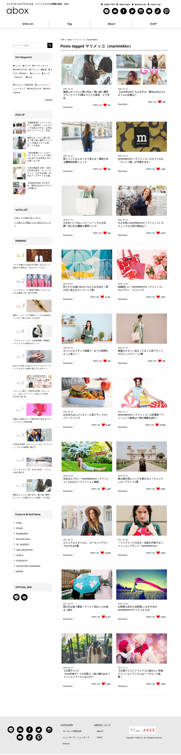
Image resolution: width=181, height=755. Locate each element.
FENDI (19, 528)
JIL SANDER (22, 544)
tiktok (158, 11)
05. (69, 89)
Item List (156, 4)
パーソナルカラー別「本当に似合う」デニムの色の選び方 (32, 471)
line (106, 11)
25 (72, 89)
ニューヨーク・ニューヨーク (76, 737)
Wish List (27, 23)
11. (124, 284)
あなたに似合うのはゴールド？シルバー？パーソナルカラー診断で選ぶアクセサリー (32, 367)
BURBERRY (22, 533)
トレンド (36, 73)
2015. (120, 668)
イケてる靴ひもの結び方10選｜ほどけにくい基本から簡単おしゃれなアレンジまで (32, 266)
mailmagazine (115, 11)
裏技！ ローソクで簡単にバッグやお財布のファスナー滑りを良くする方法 (32, 316)
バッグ (18, 66)
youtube (149, 11)
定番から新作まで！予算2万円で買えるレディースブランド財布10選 (32, 420)
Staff (153, 23)
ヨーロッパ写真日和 (24, 85)
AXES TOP (109, 4)
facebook (123, 11)
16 (127, 156)
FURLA (19, 555)
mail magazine (24, 597)
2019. (120, 412)
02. (69, 156)
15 (72, 412)
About (111, 23)
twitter (132, 11)
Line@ (16, 597)
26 (72, 476)
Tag (69, 23)
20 (127, 89)
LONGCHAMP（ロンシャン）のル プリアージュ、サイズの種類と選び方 (32, 445)
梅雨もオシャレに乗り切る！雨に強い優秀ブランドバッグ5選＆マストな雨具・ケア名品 (32, 496)
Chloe (19, 523)
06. (124, 220)
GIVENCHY (22, 560)
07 (72, 284)
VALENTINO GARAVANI (28, 566)
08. (69, 540)
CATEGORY (66, 725)
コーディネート (41, 66)
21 (127, 220)
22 (127, 476)
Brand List (140, 4)
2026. (65, 89)
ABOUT (100, 731)
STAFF (100, 737)
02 (127, 284)
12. (124, 668)
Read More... (68, 107)
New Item (124, 4)
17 (127, 412)
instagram (140, 11)
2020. (120, 284)
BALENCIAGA (23, 539)
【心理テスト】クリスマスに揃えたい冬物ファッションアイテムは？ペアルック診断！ (140, 673)
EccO (29, 77)
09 (127, 540)
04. (124, 89)
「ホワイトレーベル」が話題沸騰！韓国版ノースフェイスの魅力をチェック (32, 341)
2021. (120, 220)
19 (72, 220)
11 (127, 668)
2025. (120, 156)
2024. (65, 220)
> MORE (48, 100)
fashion (66, 743)
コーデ (27, 66)
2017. (65, 540)
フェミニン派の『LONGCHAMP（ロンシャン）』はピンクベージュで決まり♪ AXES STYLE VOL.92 (31, 394)
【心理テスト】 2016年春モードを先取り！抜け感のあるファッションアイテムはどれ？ (86, 673)
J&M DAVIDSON (24, 550)
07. (69, 220)
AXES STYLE (21, 69)
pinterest (166, 11)
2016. (120, 604)
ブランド (35, 69)
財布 (45, 69)
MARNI (19, 571)
